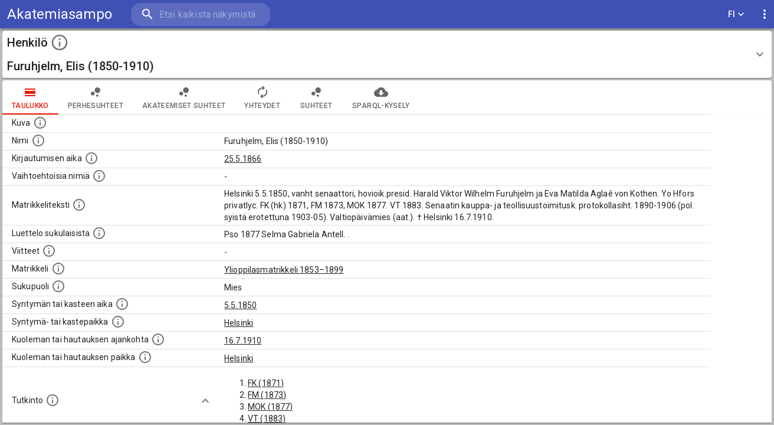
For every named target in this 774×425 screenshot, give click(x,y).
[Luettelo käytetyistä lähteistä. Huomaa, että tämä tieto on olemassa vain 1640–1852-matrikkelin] (49, 250)
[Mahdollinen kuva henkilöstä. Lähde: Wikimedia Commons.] (40, 122)
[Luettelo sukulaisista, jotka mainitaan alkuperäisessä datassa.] (99, 233)
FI (736, 14)
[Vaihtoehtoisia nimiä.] (99, 175)
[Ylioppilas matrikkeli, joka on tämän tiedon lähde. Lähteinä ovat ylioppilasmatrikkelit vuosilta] (58, 268)
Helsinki (238, 323)
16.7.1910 (242, 340)
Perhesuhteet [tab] (95, 97)
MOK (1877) (270, 406)
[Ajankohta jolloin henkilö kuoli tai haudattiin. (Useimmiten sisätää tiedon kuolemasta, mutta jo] (158, 339)
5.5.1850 (240, 305)
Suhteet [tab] (316, 97)
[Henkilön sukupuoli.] (58, 286)
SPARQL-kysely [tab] (381, 97)
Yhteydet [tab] (262, 97)
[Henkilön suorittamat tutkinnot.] (52, 400)
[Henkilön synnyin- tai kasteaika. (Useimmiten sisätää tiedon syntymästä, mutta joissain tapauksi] (122, 304)
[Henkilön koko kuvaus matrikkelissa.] (79, 204)
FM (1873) (267, 395)
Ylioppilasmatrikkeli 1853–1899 (284, 269)
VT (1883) (267, 418)
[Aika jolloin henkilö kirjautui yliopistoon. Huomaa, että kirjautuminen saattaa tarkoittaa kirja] (91, 158)
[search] (200, 14)
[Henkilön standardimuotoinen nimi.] (38, 140)
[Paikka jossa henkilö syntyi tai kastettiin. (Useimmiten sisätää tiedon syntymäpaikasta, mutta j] (118, 321)
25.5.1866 (242, 159)
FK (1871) (266, 383)
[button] (387, 54)
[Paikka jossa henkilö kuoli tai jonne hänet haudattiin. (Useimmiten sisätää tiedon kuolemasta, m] (145, 357)
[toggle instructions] (59, 42)
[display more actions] (764, 14)
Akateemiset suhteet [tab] (184, 97)
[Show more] (205, 400)
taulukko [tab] (30, 97)
